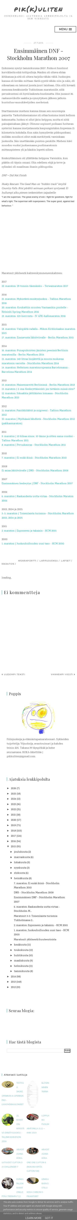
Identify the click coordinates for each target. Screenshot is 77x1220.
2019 (13, 825)
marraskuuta (22, 857)
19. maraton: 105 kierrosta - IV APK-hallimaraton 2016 (34, 316)
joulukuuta (21, 852)
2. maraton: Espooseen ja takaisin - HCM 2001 (41, 925)
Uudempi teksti (14, 674)
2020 (13, 820)
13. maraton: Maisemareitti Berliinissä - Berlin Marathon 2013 (38, 385)
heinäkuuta (21, 878)
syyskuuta (20, 868)
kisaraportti (27, 560)
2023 (13, 804)
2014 (13, 977)
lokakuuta (20, 863)
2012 (13, 987)
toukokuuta (21, 950)
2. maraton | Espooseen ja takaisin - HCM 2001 (29, 531)
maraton (8, 564)
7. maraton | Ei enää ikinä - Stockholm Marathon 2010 (34, 458)
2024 (13, 799)
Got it (49, 1218)
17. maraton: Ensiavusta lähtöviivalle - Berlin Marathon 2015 (38, 338)
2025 (13, 794)
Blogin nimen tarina (45, 1087)
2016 (13, 841)
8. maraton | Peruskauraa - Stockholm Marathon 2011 (34, 445)
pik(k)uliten (38, 8)
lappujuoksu (49, 560)
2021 (13, 815)
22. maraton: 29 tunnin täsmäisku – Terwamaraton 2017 (35, 286)
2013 (13, 982)
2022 (13, 810)
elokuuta (19, 873)
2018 (13, 831)
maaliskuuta (21, 961)
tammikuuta (21, 971)
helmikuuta (21, 966)
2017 (13, 836)
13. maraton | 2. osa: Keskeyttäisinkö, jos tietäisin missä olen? (38, 389)
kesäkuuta (20, 945)
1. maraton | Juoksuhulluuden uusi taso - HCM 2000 (33, 544)
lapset (65, 560)
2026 (13, 788)
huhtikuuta (21, 956)
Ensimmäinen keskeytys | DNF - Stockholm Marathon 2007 (37, 484)
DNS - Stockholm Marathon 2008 (34, 893)
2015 (13, 847)
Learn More (33, 1218)
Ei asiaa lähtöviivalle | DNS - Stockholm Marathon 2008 (35, 471)
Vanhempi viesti (62, 674)
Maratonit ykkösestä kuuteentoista (35, 940)
